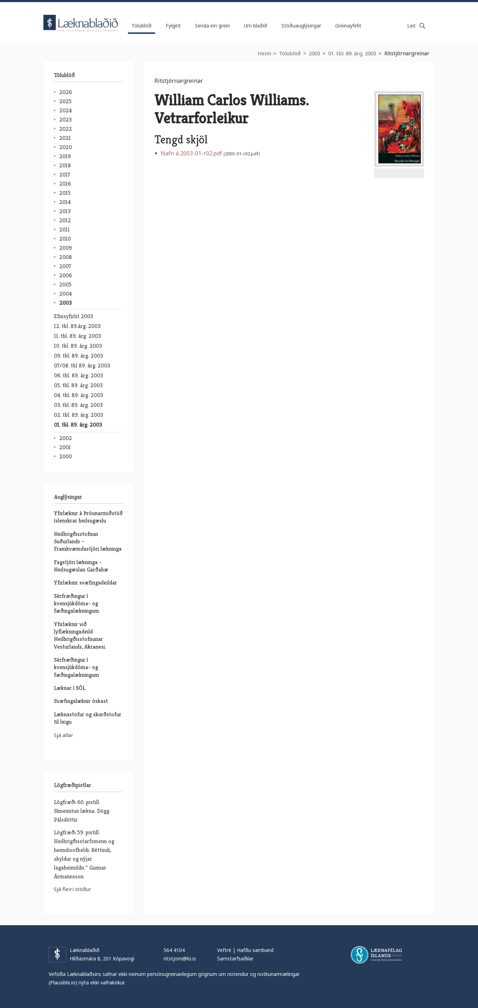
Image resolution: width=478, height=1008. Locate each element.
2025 (65, 101)
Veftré (224, 950)
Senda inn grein (212, 25)
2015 (65, 193)
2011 (64, 229)
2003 (314, 53)
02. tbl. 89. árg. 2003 (78, 415)
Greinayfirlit (348, 25)
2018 (65, 165)
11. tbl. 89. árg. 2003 (77, 336)
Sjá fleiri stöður (72, 888)
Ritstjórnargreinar (406, 53)
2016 (65, 183)
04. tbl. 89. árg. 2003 (78, 395)
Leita (422, 26)
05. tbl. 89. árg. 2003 (78, 385)
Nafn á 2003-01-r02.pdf (191, 153)
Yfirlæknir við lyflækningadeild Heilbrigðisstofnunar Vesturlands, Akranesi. (80, 635)
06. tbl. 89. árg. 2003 (78, 375)
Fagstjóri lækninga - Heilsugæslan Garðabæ (81, 565)
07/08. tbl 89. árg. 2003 (82, 365)
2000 (65, 456)
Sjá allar (63, 734)
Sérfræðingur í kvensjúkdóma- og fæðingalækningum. (77, 603)
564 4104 (174, 950)
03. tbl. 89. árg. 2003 (78, 405)
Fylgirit (173, 25)
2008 (65, 257)
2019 (65, 156)
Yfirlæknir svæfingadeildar (85, 582)
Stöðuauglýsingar (301, 25)
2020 (65, 147)
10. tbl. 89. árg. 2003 (78, 346)
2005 (65, 284)
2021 (65, 138)
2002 (65, 438)
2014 (65, 202)
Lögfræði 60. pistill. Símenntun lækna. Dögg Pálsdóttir (81, 810)
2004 (65, 293)
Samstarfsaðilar (235, 958)
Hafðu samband (255, 950)
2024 (65, 110)
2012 (65, 220)
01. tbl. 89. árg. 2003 (352, 53)
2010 (65, 238)
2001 (65, 447)
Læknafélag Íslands (376, 955)
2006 (65, 275)
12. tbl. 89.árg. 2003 (77, 326)
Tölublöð (290, 53)
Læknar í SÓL (69, 688)
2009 (65, 248)
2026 (65, 92)
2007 (65, 266)
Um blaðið (255, 25)
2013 (65, 211)
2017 (64, 174)
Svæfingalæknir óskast (81, 701)
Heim (264, 53)
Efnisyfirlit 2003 (73, 316)
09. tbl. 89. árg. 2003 (78, 355)
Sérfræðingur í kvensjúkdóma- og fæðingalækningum (76, 667)
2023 (65, 119)
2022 (65, 128)
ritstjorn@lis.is (180, 958)
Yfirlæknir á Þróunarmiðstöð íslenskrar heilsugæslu (88, 516)
